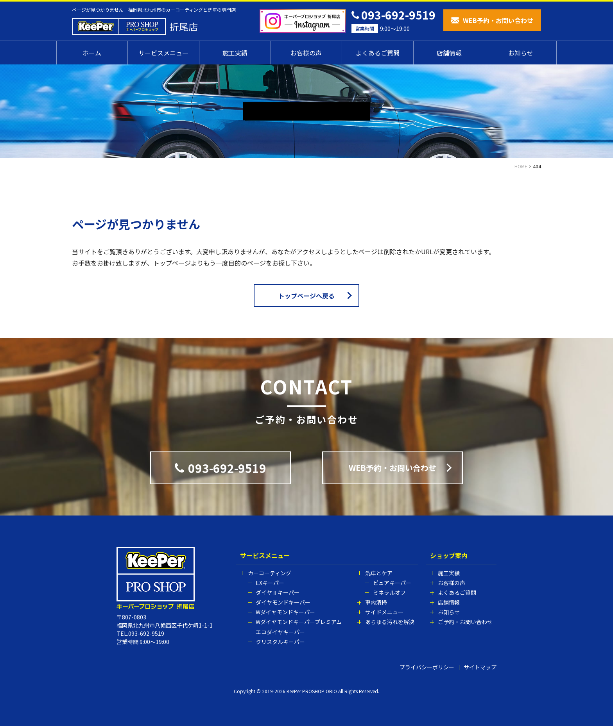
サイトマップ (480, 667)
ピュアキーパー (392, 583)
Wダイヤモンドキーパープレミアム (299, 622)
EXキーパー (270, 583)
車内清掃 (376, 602)
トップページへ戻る (306, 295)
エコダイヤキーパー (280, 632)
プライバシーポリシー (427, 667)
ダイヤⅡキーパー (277, 592)
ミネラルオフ (389, 592)
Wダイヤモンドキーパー (285, 612)
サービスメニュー (163, 52)
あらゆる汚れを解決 (389, 622)
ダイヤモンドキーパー (283, 602)
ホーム (91, 52)
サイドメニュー (384, 612)
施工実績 (234, 52)
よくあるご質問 (378, 52)
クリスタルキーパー (280, 642)
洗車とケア (379, 573)
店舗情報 (449, 52)
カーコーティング (269, 573)
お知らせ (520, 52)
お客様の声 (306, 52)
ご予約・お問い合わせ (465, 622)
